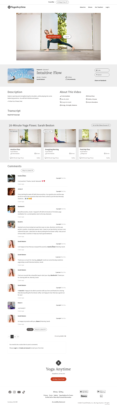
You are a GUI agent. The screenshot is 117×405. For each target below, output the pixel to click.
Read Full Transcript (14, 115)
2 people (58, 178)
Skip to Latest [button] (27, 170)
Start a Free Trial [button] (54, 37)
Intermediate (66, 96)
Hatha (89, 99)
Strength (69, 105)
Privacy (46, 395)
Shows (90, 7)
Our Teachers (99, 7)
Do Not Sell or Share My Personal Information (58, 397)
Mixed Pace (91, 96)
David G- (20, 222)
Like (98, 70)
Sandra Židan (22, 176)
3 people (58, 191)
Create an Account (24, 348)
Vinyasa (94, 99)
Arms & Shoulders (92, 102)
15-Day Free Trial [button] (58, 379)
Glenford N (21, 206)
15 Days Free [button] (62, 2)
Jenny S (20, 189)
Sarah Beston (41, 79)
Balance (74, 105)
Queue (99, 75)
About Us (82, 7)
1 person (58, 257)
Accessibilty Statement (58, 402)
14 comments (71, 79)
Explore (56, 395)
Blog (61, 392)
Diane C (20, 303)
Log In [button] (67, 37)
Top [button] (30, 329)
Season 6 (39, 69)
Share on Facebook (100, 80)
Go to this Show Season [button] (101, 125)
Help (55, 392)
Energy (63, 105)
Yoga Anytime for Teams (66, 395)
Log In (107, 7)
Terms (51, 395)
